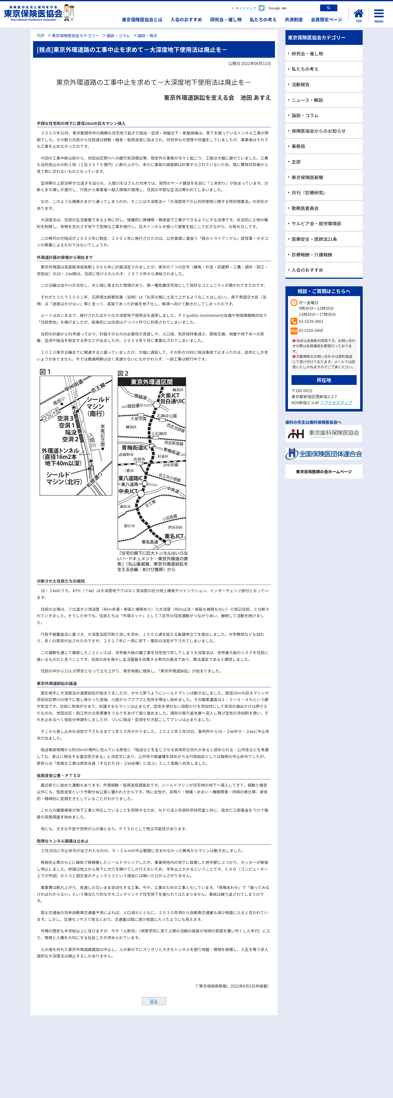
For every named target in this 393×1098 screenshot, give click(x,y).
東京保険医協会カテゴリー (75, 35)
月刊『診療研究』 (310, 192)
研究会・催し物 (226, 19)
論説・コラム (118, 35)
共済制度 (294, 19)
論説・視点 (147, 35)
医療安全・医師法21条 (314, 239)
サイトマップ (245, 8)
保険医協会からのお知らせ (319, 130)
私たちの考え (263, 19)
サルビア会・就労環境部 (316, 223)
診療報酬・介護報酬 (312, 254)
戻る (154, 1001)
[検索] (290, 8)
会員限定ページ (326, 19)
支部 (296, 161)
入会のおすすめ (186, 19)
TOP (40, 35)
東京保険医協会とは (142, 19)
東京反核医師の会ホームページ (324, 471)
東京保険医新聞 (307, 177)
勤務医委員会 (305, 208)
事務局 (298, 146)
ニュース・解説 (307, 100)
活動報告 (301, 84)
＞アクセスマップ (336, 402)
